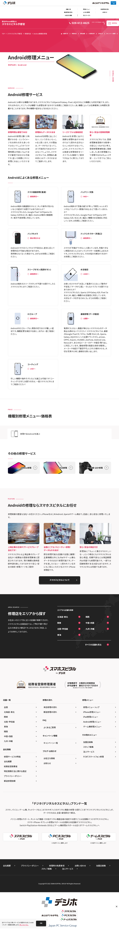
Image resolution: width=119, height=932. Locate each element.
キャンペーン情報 (110, 33)
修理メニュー (86, 9)
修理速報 (82, 33)
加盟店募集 (88, 742)
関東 (59, 622)
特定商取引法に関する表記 (15, 771)
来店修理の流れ (105, 9)
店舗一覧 (68, 9)
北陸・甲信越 (62, 628)
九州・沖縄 (90, 628)
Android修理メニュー (92, 721)
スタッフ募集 (88, 747)
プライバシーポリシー (13, 776)
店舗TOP (64, 34)
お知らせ (104, 12)
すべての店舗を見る (93, 644)
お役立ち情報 (68, 15)
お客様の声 (92, 33)
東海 (59, 634)
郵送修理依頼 (9, 781)
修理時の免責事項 (56, 865)
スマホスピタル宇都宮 (13, 23)
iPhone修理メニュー (92, 712)
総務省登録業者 (10, 766)
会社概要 (8, 761)
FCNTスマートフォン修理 (93, 756)
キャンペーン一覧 (51, 743)
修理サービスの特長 (12, 756)
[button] (41, 923)
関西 (87, 616)
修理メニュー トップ (91, 707)
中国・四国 (90, 622)
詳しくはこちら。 (23, 925)
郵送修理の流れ (68, 12)
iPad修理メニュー (90, 716)
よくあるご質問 (50, 727)
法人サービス (86, 15)
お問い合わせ (80, 865)
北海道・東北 (62, 616)
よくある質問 (86, 12)
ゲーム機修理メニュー (92, 726)
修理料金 (74, 33)
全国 (6, 707)
